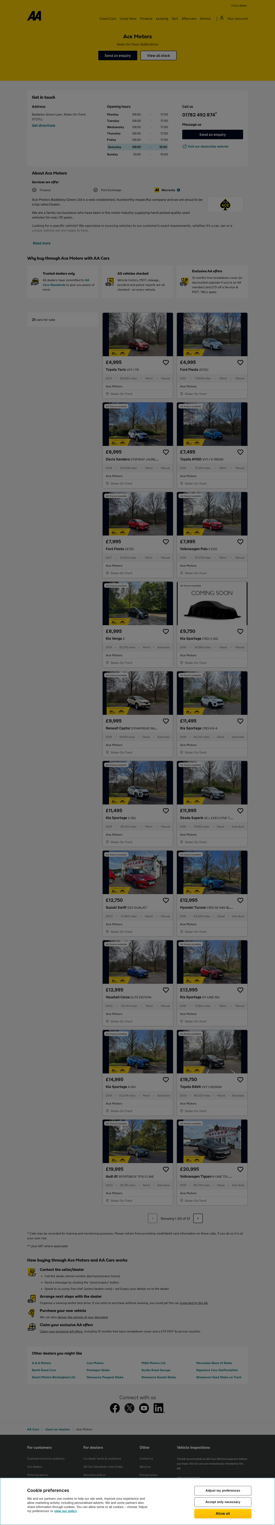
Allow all (223, 1513)
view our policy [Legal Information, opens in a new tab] (65, 1511)
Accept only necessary (222, 1502)
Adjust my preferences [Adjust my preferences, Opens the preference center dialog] (222, 1490)
